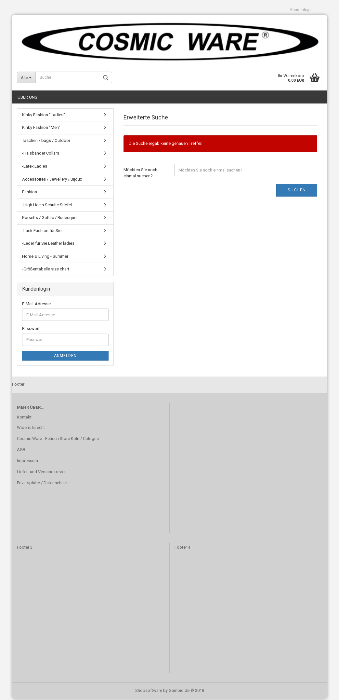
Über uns (27, 98)
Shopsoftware (148, 691)
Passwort (31, 329)
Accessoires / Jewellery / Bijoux (52, 180)
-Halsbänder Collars (40, 154)
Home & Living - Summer (45, 257)
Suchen (297, 190)
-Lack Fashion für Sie (41, 231)
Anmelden (65, 356)
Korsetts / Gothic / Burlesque (49, 218)
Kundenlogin (301, 9)
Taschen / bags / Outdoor (46, 141)
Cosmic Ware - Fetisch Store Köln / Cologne (58, 439)
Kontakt (24, 418)
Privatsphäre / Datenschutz (42, 483)
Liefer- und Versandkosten (42, 472)
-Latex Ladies (34, 167)
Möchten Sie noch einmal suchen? (140, 173)
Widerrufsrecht (31, 428)
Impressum (27, 461)
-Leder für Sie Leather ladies (48, 244)
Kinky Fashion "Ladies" (43, 115)
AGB (21, 450)
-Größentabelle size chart (45, 270)
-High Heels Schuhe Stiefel (47, 205)
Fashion (29, 192)
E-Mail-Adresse (36, 304)
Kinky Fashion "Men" (41, 128)
